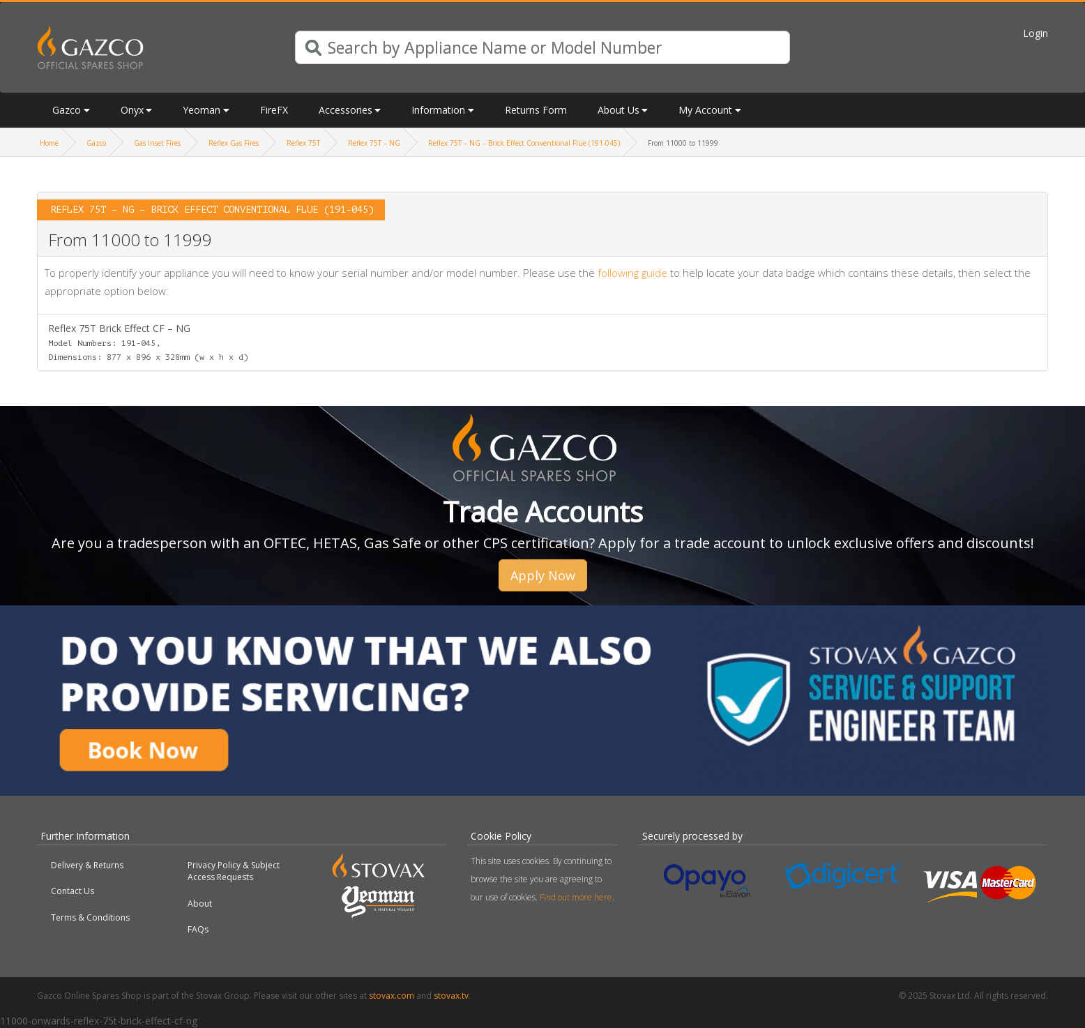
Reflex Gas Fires (233, 143)
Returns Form (536, 109)
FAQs (198, 929)
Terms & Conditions (90, 917)
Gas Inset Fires (157, 143)
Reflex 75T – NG (374, 143)
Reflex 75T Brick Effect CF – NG (148, 342)
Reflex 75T (303, 143)
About (200, 903)
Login (1035, 33)
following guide (632, 273)
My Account (705, 109)
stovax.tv (451, 995)
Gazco (66, 109)
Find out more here (576, 897)
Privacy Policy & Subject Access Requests (234, 871)
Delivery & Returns (87, 865)
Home (49, 143)
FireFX (274, 109)
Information (438, 109)
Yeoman (201, 109)
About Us (618, 109)
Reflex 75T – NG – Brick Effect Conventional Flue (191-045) (524, 143)
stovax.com (391, 995)
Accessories (345, 109)
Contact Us (72, 891)
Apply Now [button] (542, 575)
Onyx (132, 109)
